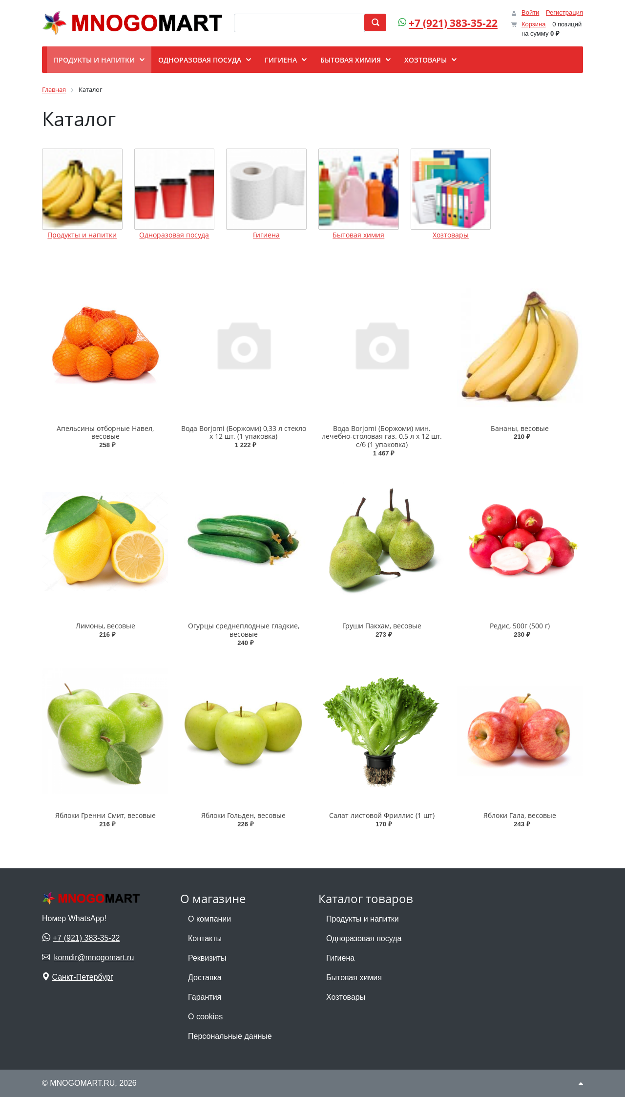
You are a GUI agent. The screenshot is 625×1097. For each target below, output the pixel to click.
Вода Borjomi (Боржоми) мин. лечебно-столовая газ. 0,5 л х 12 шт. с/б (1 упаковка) (382, 437)
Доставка (205, 977)
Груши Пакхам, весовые (381, 625)
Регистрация (564, 12)
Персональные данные (230, 1036)
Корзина (533, 24)
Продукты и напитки (82, 234)
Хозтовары (451, 234)
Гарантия (204, 997)
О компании (209, 919)
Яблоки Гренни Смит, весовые (105, 815)
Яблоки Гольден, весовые (243, 815)
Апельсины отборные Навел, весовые (105, 432)
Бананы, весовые (520, 428)
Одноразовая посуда (174, 234)
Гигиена (266, 234)
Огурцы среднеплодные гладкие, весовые (243, 630)
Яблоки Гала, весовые (519, 815)
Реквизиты (207, 958)
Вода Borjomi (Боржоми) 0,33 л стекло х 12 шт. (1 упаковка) (243, 432)
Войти (530, 12)
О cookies (205, 1016)
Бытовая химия (358, 234)
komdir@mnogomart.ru (94, 957)
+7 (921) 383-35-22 (453, 23)
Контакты (205, 938)
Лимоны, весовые (105, 625)
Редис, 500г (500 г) (520, 625)
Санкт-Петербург (82, 977)
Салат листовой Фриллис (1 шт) (382, 815)
